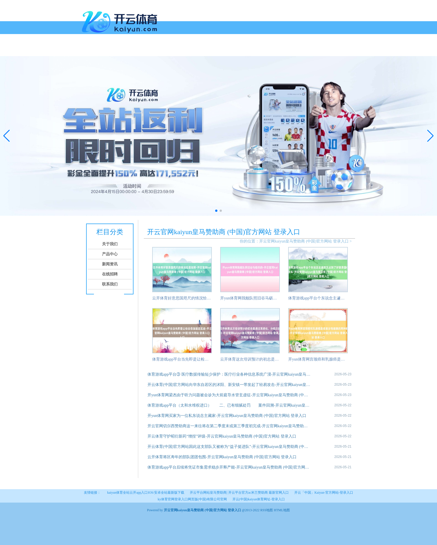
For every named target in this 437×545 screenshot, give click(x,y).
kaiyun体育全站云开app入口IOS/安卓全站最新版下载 (145, 492)
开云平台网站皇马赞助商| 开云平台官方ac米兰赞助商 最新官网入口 (239, 492)
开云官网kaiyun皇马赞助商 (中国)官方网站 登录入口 (303, 241)
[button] (430, 136)
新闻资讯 (147, 49)
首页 (88, 49)
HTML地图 (282, 510)
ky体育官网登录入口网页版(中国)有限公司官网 (192, 499)
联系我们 (189, 49)
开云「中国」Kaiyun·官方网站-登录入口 (323, 492)
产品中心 (126, 49)
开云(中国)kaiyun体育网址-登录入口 (258, 499)
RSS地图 (266, 510)
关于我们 (105, 49)
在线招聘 (168, 49)
